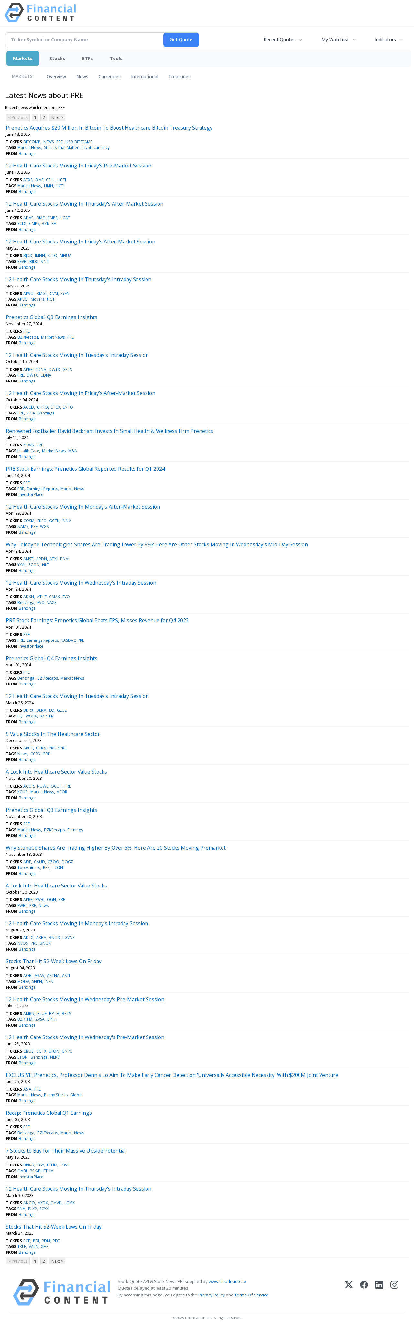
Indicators (385, 40)
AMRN (28, 1013)
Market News (29, 147)
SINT (45, 261)
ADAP (28, 217)
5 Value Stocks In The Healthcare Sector (53, 733)
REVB (22, 261)
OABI (22, 1171)
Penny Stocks (56, 1095)
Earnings (75, 830)
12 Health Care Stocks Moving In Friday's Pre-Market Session (78, 165)
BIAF (39, 180)
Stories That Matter (61, 147)
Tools (116, 58)
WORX (31, 716)
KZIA (31, 413)
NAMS (22, 526)
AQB (27, 975)
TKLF (21, 1246)
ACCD (28, 407)
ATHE (42, 596)
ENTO (68, 407)
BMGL (42, 293)
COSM (28, 520)
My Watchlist (335, 40)
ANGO (29, 1203)
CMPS (52, 217)
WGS (44, 526)
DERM (41, 710)
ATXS (27, 180)
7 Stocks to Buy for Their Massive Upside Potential (66, 1150)
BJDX (27, 255)
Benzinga (27, 153)
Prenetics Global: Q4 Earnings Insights (51, 658)
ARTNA (53, 975)
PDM (46, 1240)
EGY (40, 1165)
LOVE (64, 1165)
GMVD (56, 1203)
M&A (72, 451)
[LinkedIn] (379, 1292)
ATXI (53, 559)
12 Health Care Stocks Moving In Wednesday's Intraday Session (81, 582)
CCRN (41, 748)
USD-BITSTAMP (79, 142)
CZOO (53, 862)
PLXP (32, 1208)
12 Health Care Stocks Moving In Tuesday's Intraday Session (77, 355)
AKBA (41, 937)
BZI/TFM (49, 223)
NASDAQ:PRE (72, 640)
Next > (57, 117)
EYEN (65, 293)
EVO (66, 596)
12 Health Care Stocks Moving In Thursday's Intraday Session (78, 279)
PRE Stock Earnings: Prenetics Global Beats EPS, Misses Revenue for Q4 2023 (97, 620)
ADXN (28, 596)
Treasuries (180, 76)
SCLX (21, 223)
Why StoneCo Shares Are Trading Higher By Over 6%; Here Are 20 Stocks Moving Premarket (116, 847)
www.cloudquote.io (227, 1281)
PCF (26, 1240)
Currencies (110, 76)
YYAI (21, 564)
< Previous (17, 117)
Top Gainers (28, 867)
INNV (66, 520)
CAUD (39, 862)
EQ (51, 710)
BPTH (54, 1013)
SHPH (37, 981)
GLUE (62, 710)
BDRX (28, 710)
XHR (45, 1246)
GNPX (67, 1051)
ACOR (28, 786)
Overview (56, 76)
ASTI (66, 975)
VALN (33, 1246)
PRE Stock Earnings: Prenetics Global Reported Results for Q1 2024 (85, 468)
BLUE (42, 1013)
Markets (23, 58)
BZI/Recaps (27, 337)
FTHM (52, 1165)
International (144, 76)
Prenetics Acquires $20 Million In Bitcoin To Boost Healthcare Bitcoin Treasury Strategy (109, 127)
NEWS (48, 142)
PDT (56, 1240)
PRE (59, 142)
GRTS (67, 369)
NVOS (22, 943)
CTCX (55, 407)
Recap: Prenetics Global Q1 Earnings (49, 1112)
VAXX (52, 602)
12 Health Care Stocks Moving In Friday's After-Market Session (80, 241)
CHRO (42, 407)
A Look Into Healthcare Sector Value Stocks (56, 771)
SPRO (63, 748)
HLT (45, 564)
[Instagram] (394, 1292)
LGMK (69, 1203)
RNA (21, 1208)
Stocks (57, 58)
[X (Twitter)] (348, 1292)
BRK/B (35, 1171)
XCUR (22, 792)
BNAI (64, 559)
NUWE (42, 786)
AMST (28, 559)
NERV (55, 1057)
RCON (33, 564)
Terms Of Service (251, 1295)
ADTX (28, 937)
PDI (36, 1240)
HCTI (61, 180)
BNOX (54, 937)
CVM (54, 293)
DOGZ (67, 862)
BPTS (66, 1013)
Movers (37, 299)
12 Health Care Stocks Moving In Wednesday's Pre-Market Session (85, 999)
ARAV (39, 975)
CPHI (50, 180)
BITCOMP (31, 142)
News (82, 76)
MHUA (65, 255)
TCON (57, 867)
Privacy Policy (211, 1295)
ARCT (28, 748)
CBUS (28, 1051)
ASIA (27, 1089)
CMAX (54, 596)
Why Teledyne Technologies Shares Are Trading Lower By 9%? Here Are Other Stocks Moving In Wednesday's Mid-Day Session (157, 544)
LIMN (48, 185)
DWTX (54, 369)
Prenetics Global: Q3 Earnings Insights (51, 317)
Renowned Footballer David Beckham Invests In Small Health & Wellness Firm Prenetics (109, 431)
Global (76, 1095)
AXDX (43, 1203)
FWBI (39, 899)
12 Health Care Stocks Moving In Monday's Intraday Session (77, 923)
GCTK (54, 520)
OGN (51, 899)
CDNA (40, 369)
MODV (23, 981)
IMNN (40, 255)
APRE (27, 369)
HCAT (65, 217)
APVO (28, 293)
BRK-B (28, 1165)
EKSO (42, 520)
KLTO (52, 255)
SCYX (44, 1208)
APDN (41, 559)
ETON (54, 1051)
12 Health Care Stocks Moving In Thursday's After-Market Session (84, 203)
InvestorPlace (31, 494)
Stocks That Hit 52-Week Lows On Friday (54, 961)
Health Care (28, 451)
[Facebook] (364, 1292)
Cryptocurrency (95, 147)
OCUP (56, 786)
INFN (49, 981)
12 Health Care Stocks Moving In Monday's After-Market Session (83, 506)
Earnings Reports (42, 488)
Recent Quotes (280, 40)
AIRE (27, 862)
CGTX (41, 1051)
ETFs (87, 58)
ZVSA (40, 1019)
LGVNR (68, 937)
